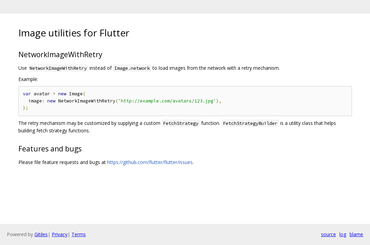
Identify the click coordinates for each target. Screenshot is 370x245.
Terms (78, 234)
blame (356, 234)
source (328, 234)
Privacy (59, 234)
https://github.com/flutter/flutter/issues (150, 162)
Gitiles (41, 234)
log (342, 234)
